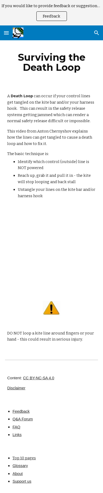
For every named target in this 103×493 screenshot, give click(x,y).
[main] (51, 62)
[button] (6, 32)
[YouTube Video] (51, 251)
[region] (51, 12)
